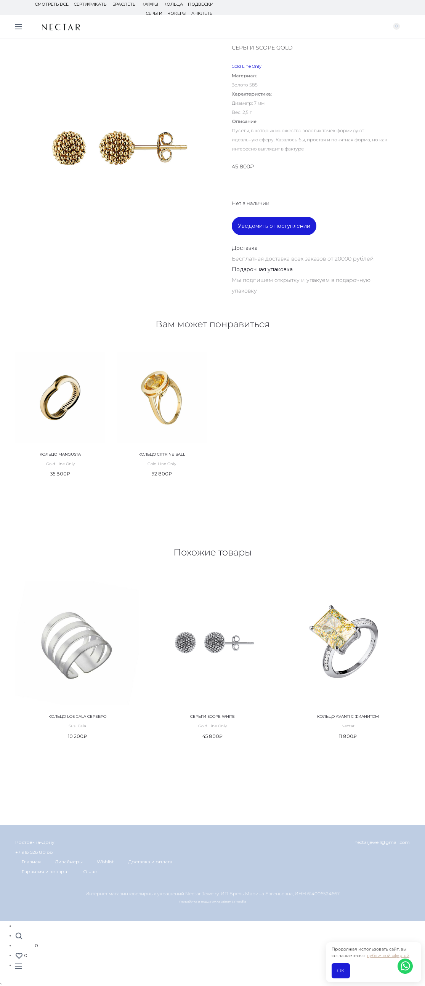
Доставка (245, 248)
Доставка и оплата (150, 861)
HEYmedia (237, 901)
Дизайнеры (69, 861)
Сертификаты (91, 4)
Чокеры (177, 13)
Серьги (154, 13)
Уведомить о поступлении (274, 225)
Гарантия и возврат (45, 871)
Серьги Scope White (212, 716)
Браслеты (125, 4)
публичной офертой (388, 955)
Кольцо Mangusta (60, 454)
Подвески (200, 4)
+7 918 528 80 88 (34, 852)
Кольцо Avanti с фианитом (348, 716)
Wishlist (105, 861)
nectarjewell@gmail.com (382, 842)
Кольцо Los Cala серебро (77, 716)
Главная (31, 861)
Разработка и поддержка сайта (204, 901)
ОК (341, 970)
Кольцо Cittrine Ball (161, 454)
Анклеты (202, 13)
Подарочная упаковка (262, 269)
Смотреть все (52, 4)
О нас (90, 871)
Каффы (150, 4)
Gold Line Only (246, 66)
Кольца (173, 4)
